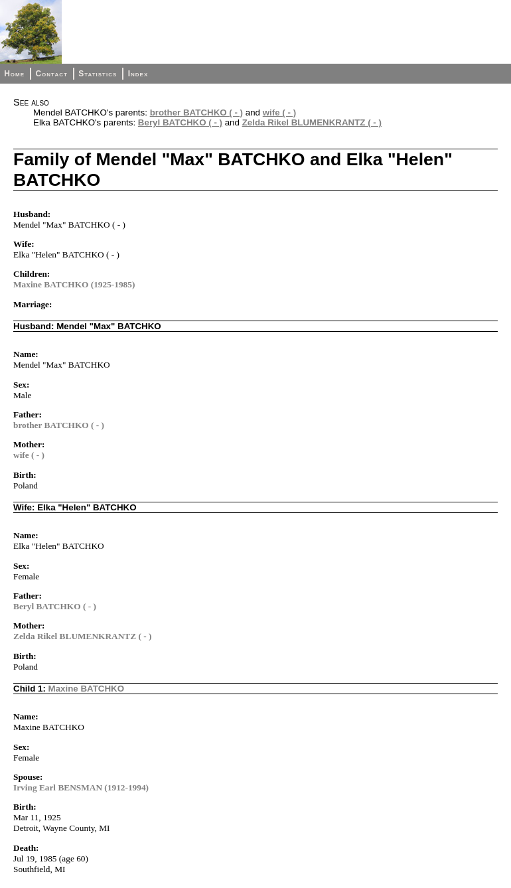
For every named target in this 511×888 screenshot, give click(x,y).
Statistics (97, 73)
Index (138, 73)
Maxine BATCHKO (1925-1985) (74, 284)
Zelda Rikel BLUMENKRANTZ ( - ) (312, 122)
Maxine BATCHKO (86, 689)
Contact (51, 73)
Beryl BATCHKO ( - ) (180, 122)
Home (14, 73)
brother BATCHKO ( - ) (196, 112)
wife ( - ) (279, 112)
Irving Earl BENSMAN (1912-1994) (81, 787)
